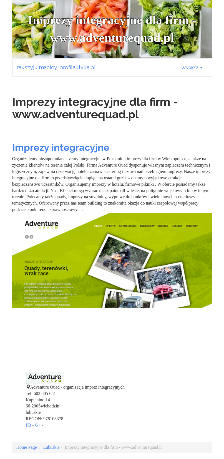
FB (28, 425)
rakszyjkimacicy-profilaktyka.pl (56, 67)
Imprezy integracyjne (60, 147)
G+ (38, 425)
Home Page (26, 447)
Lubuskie (51, 447)
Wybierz (191, 67)
